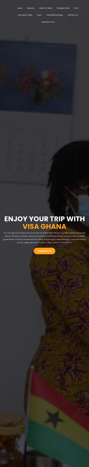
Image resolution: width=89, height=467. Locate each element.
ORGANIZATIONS (63, 8)
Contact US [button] (44, 251)
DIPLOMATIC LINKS (25, 15)
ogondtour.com (48, 22)
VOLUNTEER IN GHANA (54, 15)
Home (19, 8)
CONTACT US (72, 15)
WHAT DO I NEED (45, 8)
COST (76, 8)
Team (39, 15)
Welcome (31, 8)
